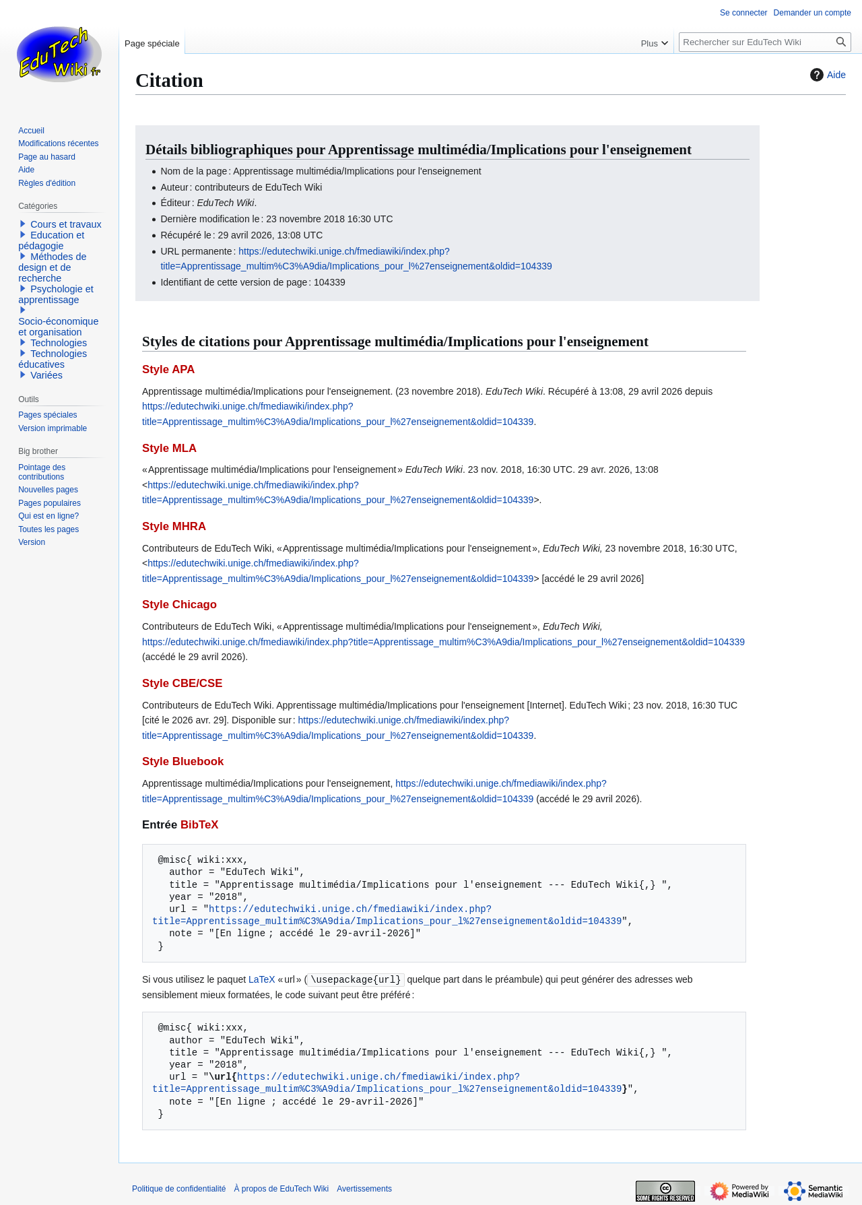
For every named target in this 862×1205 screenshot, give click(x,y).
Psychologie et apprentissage (56, 294)
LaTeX (261, 979)
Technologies (58, 342)
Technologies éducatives (52, 359)
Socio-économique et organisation (58, 326)
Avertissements (364, 1188)
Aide (826, 75)
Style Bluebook (183, 761)
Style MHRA (174, 526)
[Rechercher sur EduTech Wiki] (765, 42)
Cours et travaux (66, 224)
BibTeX (199, 824)
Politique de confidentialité (179, 1188)
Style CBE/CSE (182, 683)
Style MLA (169, 448)
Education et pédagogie (51, 240)
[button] (23, 223)
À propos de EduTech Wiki (281, 1188)
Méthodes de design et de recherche (52, 267)
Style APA (168, 369)
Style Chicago (179, 604)
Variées (46, 375)
